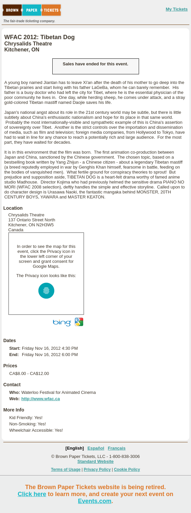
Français (116, 448)
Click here (32, 494)
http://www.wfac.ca (40, 398)
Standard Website (95, 461)
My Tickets (177, 9)
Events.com (94, 501)
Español (95, 448)
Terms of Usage (65, 469)
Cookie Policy (127, 469)
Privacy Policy (97, 469)
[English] (75, 448)
